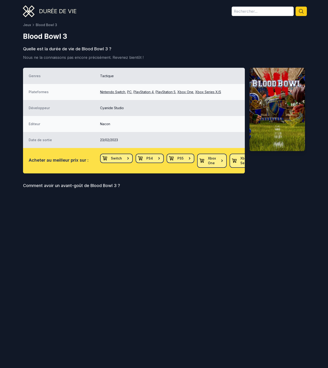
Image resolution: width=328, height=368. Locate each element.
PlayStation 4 (143, 92)
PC (129, 92)
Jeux (27, 25)
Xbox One (185, 92)
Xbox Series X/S (208, 92)
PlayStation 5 (166, 92)
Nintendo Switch (112, 92)
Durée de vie (58, 11)
